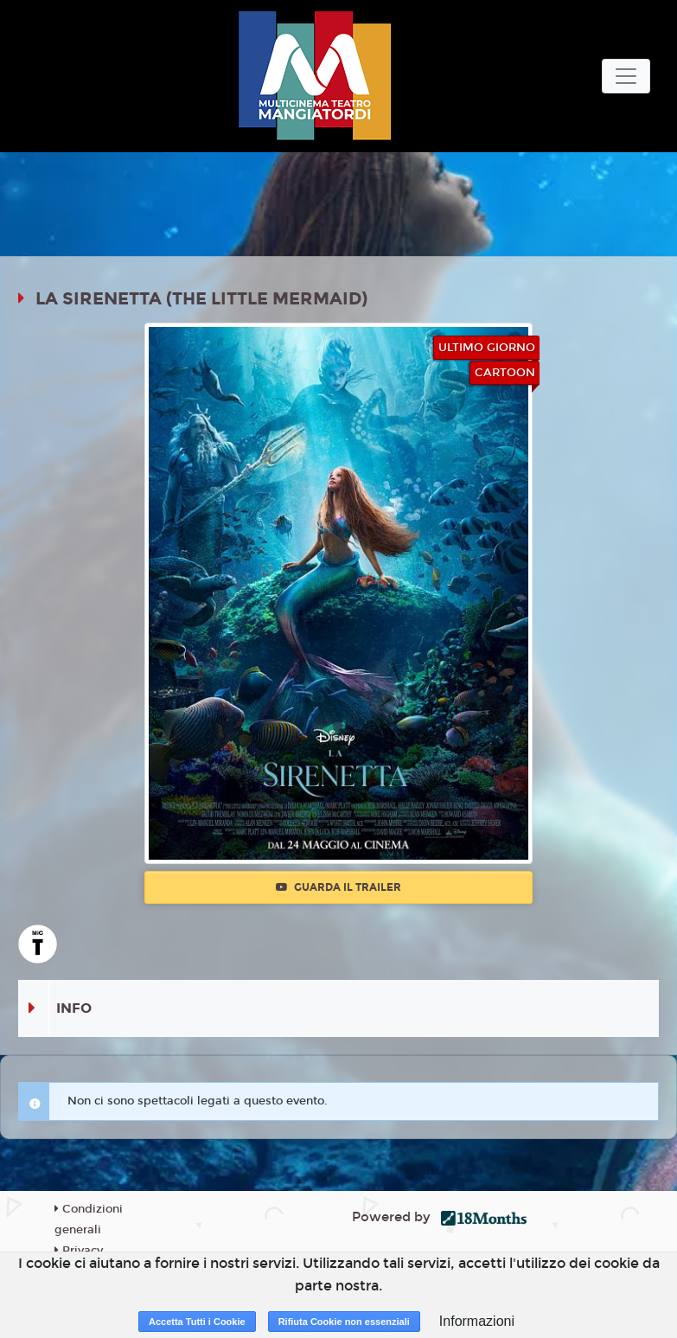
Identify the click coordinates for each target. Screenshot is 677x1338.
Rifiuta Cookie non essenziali (344, 1321)
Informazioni (476, 1321)
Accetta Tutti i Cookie (197, 1321)
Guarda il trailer (338, 887)
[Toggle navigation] (626, 76)
